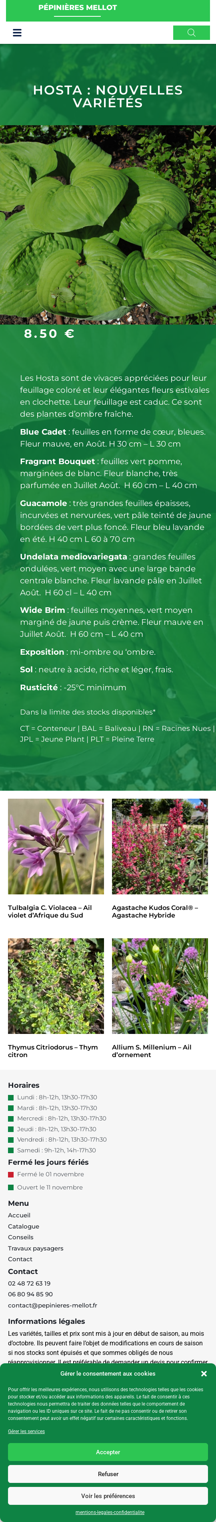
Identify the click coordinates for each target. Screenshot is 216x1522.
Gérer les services (26, 1431)
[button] (204, 1374)
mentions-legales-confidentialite (110, 1512)
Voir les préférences (108, 1496)
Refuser (108, 1474)
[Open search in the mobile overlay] (192, 39)
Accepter (108, 1452)
